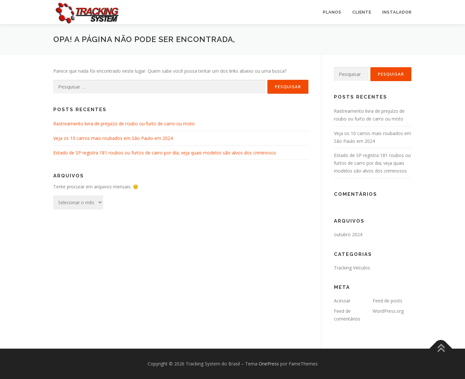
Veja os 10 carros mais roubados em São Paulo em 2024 (113, 138)
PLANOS (332, 12)
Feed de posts (387, 301)
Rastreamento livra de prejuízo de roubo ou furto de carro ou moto (124, 124)
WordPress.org (388, 311)
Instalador (397, 12)
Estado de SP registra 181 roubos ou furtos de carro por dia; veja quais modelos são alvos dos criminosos (164, 153)
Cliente (361, 12)
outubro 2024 (348, 234)
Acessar (342, 301)
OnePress (269, 364)
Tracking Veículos (352, 268)
